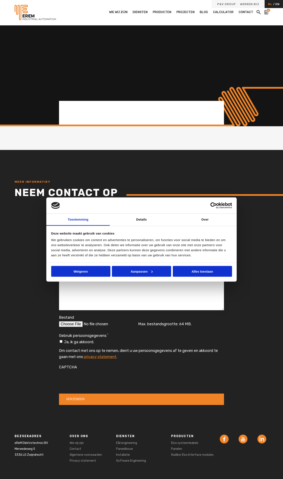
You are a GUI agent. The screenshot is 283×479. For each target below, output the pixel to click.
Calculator (223, 12)
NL (270, 4)
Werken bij (249, 4)
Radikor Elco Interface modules (192, 455)
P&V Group (226, 4)
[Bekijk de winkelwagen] (266, 12)
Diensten (140, 12)
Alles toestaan (202, 271)
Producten (162, 12)
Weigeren (81, 271)
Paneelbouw (124, 449)
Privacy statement (83, 461)
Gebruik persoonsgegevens (84, 335)
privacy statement (100, 356)
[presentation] (91, 379)
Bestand (66, 317)
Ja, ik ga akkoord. (79, 342)
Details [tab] (141, 219)
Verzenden (75, 399)
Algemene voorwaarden (86, 455)
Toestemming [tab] (78, 219)
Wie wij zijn (118, 12)
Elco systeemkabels (184, 443)
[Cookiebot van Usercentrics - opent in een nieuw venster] (213, 205)
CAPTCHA (68, 367)
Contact (246, 12)
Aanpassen (142, 271)
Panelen (176, 449)
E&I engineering (126, 443)
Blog (204, 12)
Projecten (185, 12)
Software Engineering (131, 461)
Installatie (123, 455)
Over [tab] (205, 219)
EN (277, 4)
